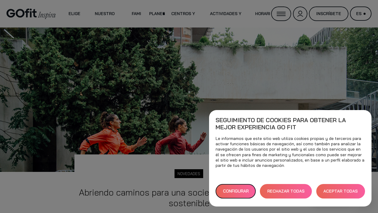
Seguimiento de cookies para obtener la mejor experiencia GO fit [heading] (281, 124)
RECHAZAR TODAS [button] (285, 191)
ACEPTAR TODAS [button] (340, 191)
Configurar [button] (236, 191)
